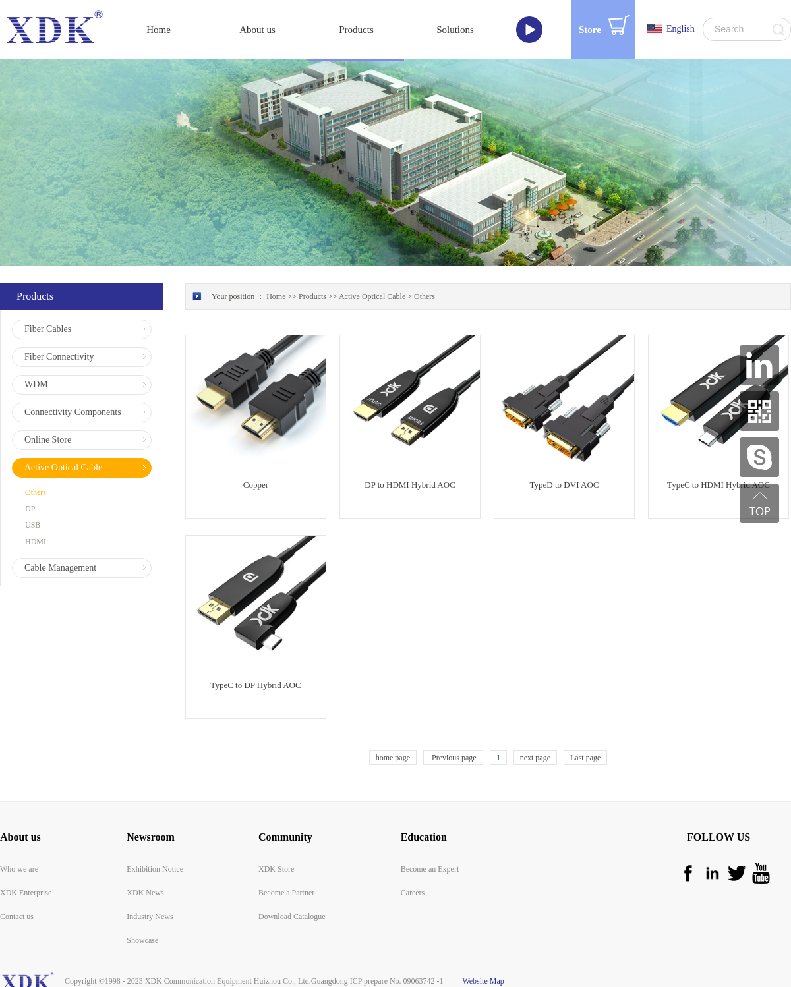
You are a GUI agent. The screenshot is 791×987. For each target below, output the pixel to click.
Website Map (481, 981)
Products (312, 296)
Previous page (453, 757)
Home (158, 29)
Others (424, 296)
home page (393, 757)
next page (535, 757)
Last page (585, 757)
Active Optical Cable (372, 296)
